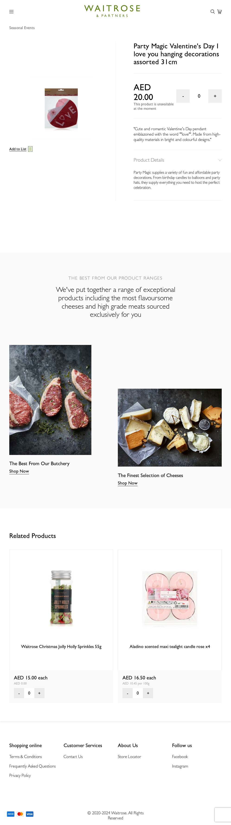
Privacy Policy (20, 775)
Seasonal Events (22, 27)
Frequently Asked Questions (32, 766)
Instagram (180, 766)
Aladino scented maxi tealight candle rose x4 (170, 646)
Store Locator (129, 756)
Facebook (180, 756)
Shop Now (19, 471)
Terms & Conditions (25, 756)
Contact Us (73, 756)
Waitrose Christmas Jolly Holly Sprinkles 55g (61, 646)
